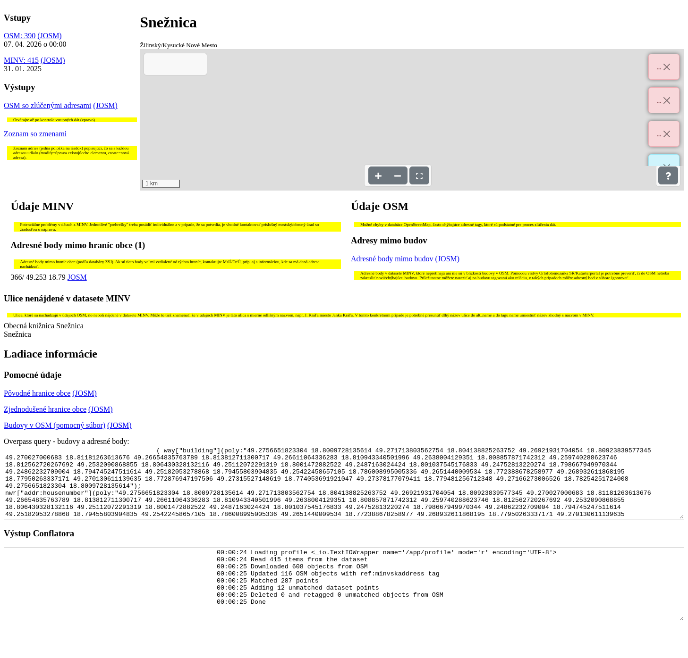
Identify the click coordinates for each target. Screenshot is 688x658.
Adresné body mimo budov (392, 259)
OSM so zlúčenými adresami (47, 105)
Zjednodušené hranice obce (45, 409)
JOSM (77, 277)
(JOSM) (49, 36)
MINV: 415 (21, 60)
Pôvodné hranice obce (37, 393)
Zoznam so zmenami (35, 134)
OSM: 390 (19, 36)
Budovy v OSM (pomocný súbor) (54, 425)
